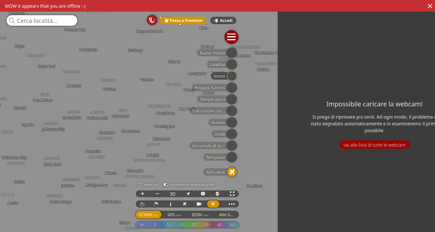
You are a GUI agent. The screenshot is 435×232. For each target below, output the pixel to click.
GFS (368, 220)
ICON (394, 220)
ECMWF (341, 220)
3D (366, 200)
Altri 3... (420, 220)
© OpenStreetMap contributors (408, 229)
